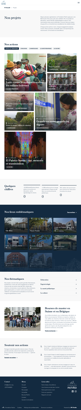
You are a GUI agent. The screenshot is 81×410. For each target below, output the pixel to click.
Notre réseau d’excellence (49, 385)
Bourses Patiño (26, 395)
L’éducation (24, 48)
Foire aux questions (47, 392)
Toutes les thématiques (11, 48)
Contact (24, 397)
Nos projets (25, 390)
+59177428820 (8, 387)
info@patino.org (8, 385)
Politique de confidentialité (31, 407)
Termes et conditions (46, 407)
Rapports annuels (46, 395)
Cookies (19, 407)
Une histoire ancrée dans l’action (50, 387)
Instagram (76, 391)
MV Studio (74, 407)
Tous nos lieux (71, 213)
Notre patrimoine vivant (48, 390)
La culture (57, 48)
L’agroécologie (33, 48)
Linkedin (73, 391)
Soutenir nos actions (10, 358)
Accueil (8, 7)
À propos (24, 387)
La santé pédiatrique (45, 48)
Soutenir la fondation (27, 400)
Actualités (24, 392)
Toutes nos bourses (50, 332)
